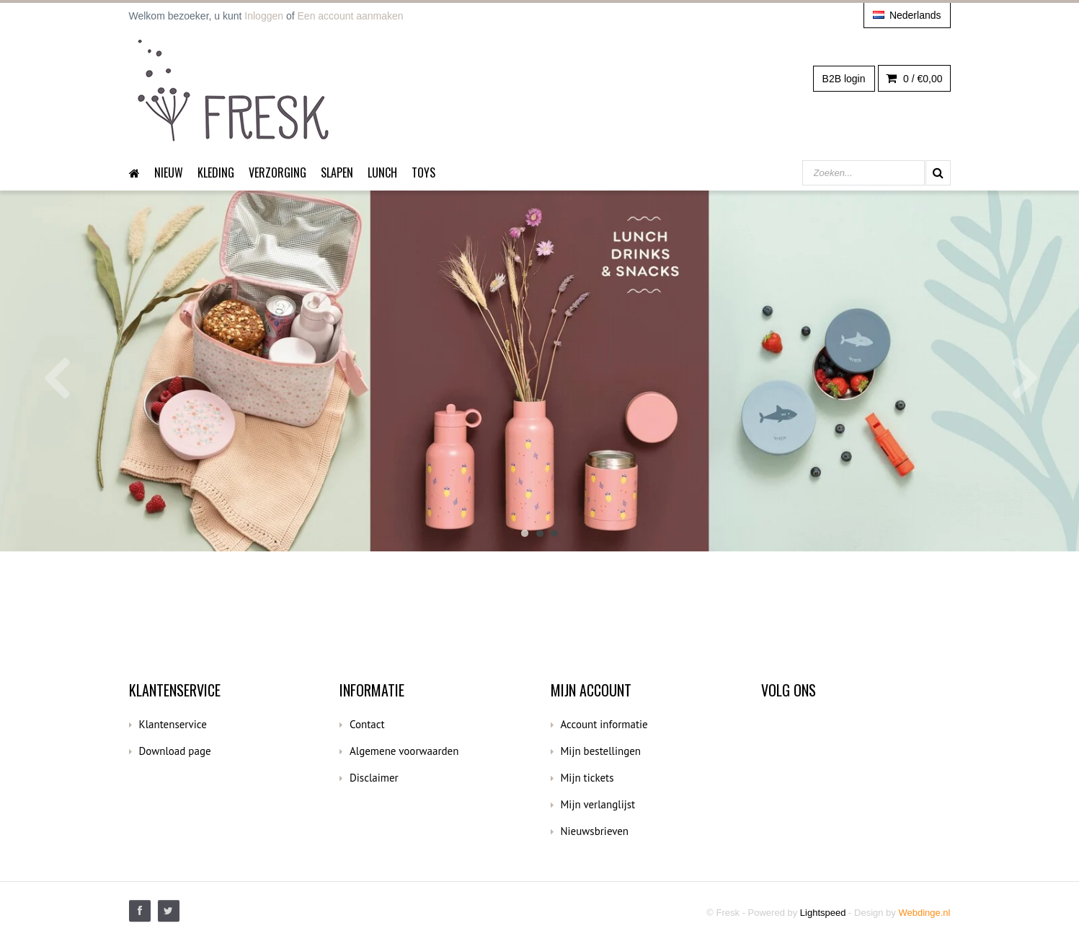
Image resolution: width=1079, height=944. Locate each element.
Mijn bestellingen (601, 751)
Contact (367, 724)
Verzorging (277, 172)
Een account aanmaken (351, 16)
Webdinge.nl (924, 912)
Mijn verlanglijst (598, 804)
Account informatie (604, 724)
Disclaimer (374, 778)
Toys (423, 172)
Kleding (215, 172)
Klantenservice (173, 724)
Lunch (382, 172)
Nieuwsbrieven (595, 831)
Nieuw (168, 172)
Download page (175, 751)
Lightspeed (823, 912)
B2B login (844, 78)
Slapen (337, 172)
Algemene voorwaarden (404, 751)
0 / (914, 78)
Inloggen (263, 16)
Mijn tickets (587, 778)
